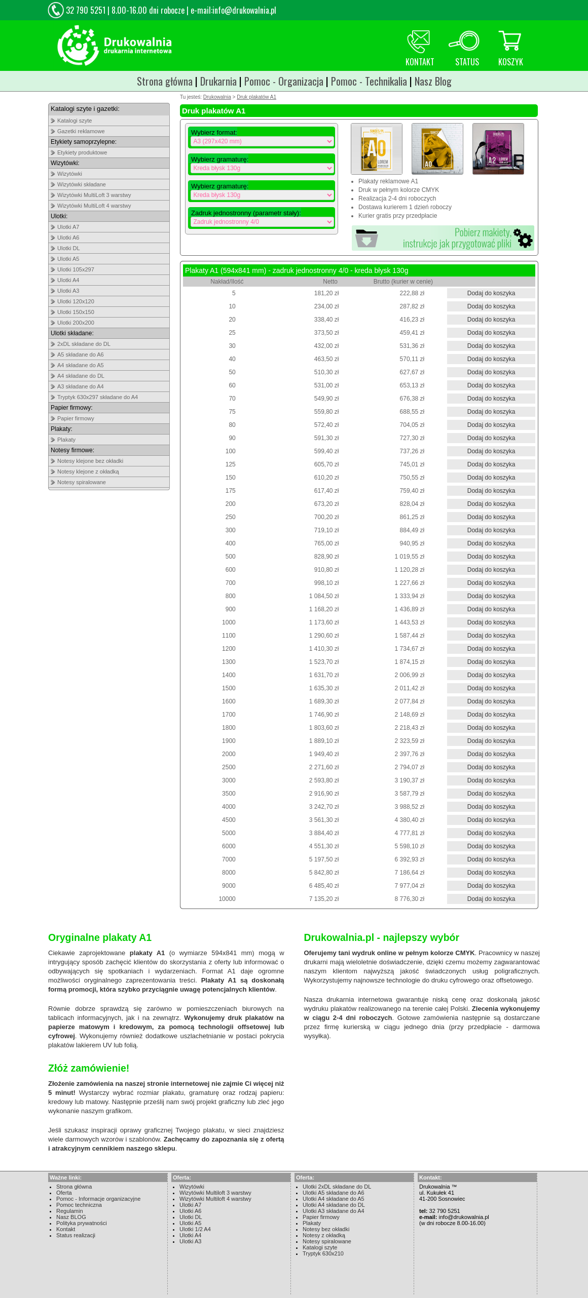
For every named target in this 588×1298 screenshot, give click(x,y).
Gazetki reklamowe (81, 131)
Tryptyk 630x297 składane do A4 (97, 397)
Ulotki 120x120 (75, 301)
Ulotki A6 (68, 237)
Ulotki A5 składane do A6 (333, 1193)
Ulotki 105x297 (75, 269)
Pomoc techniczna (79, 1205)
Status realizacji (75, 1235)
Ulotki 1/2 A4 (195, 1229)
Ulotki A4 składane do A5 (333, 1199)
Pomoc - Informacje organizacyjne (98, 1199)
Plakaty (66, 440)
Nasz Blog (433, 81)
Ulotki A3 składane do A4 (333, 1211)
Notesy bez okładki (326, 1229)
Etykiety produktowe (82, 152)
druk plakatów (250, 1017)
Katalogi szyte (74, 120)
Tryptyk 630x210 (323, 1253)
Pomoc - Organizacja (283, 81)
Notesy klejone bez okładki (90, 461)
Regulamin (69, 1211)
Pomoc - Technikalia (369, 81)
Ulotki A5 (68, 259)
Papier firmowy (75, 418)
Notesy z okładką (324, 1235)
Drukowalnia (217, 97)
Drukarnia (218, 81)
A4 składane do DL (80, 376)
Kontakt (65, 1229)
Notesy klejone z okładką (88, 471)
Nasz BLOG (71, 1217)
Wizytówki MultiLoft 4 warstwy (94, 206)
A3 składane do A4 (80, 386)
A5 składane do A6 (80, 354)
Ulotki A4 (68, 280)
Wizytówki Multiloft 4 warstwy (215, 1199)
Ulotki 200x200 (75, 323)
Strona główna (165, 81)
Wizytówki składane (81, 184)
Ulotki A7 (68, 227)
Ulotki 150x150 (75, 312)
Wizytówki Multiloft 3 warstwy (215, 1193)
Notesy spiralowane (81, 482)
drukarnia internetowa (359, 999)
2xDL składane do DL (84, 344)
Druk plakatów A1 (256, 97)
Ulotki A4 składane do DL (334, 1205)
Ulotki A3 (68, 291)
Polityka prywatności (81, 1223)
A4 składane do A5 (80, 365)
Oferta (64, 1193)
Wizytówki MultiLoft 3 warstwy (94, 195)
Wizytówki (69, 174)
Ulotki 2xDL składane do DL (337, 1187)
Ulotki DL (68, 248)
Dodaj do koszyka (491, 293)
